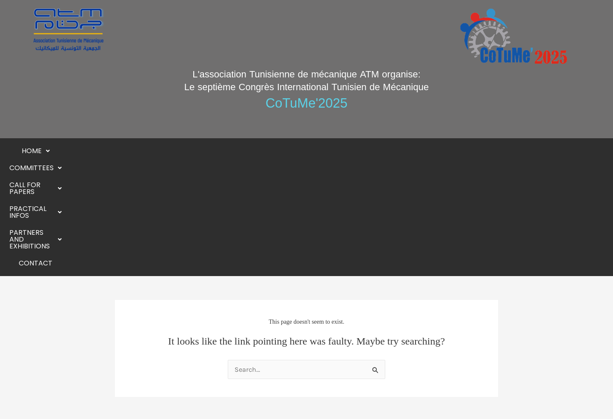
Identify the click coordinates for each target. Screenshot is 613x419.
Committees (172, 151)
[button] (122, 151)
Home (122, 151)
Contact (489, 151)
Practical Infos (318, 151)
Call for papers (242, 151)
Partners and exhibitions (411, 151)
